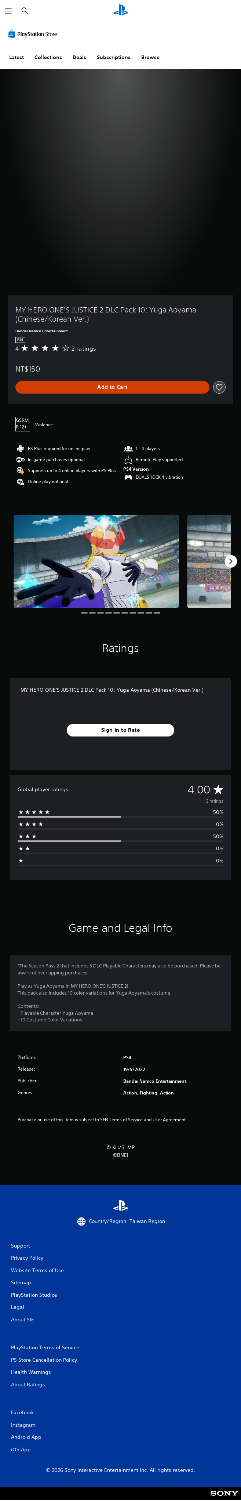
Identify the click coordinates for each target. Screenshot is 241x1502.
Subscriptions (114, 57)
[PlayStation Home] (121, 11)
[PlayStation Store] (34, 34)
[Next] (230, 561)
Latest (16, 57)
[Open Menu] (8, 11)
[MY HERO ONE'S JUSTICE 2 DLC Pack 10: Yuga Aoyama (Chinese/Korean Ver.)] (96, 561)
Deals (79, 57)
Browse (150, 57)
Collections (48, 57)
